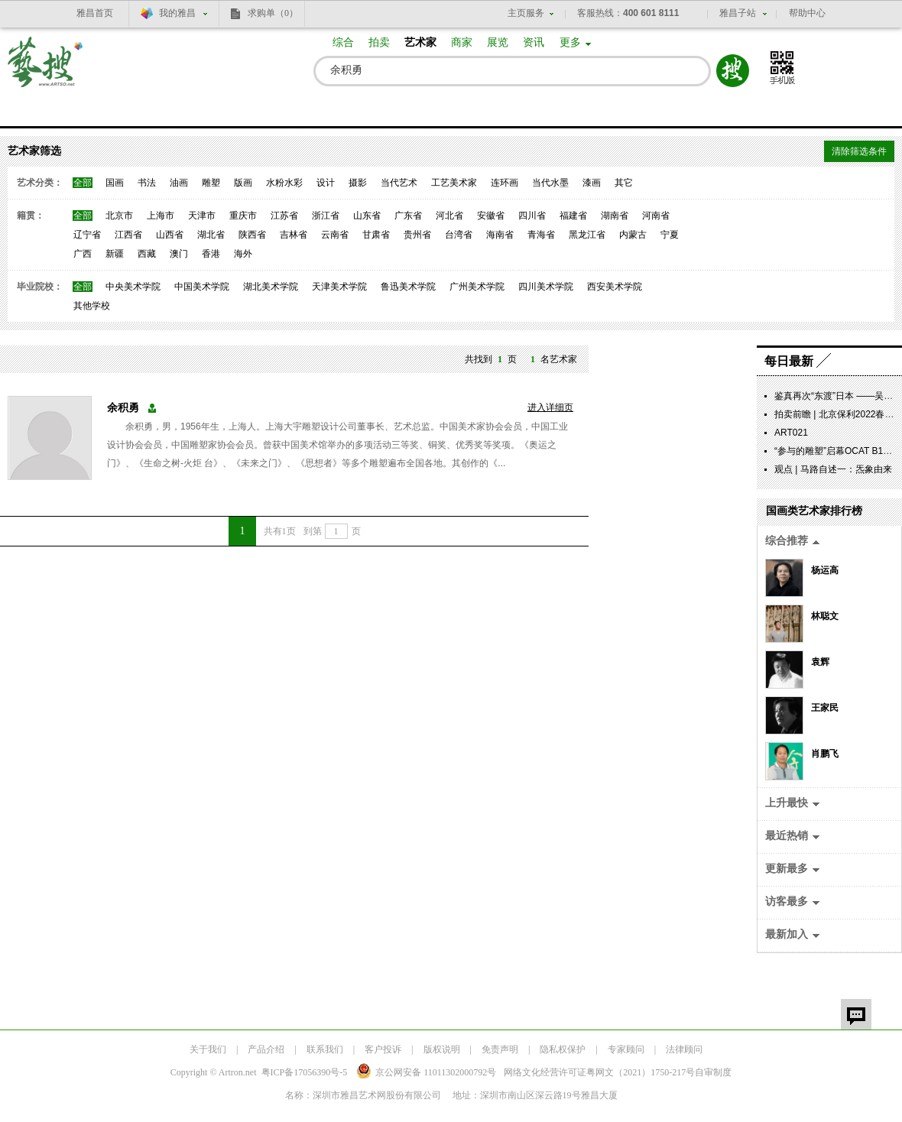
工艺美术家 (454, 182)
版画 (243, 182)
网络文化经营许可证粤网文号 (599, 1072)
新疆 (114, 253)
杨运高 (825, 570)
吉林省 (293, 234)
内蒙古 (633, 234)
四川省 (532, 215)
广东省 (408, 215)
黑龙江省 (587, 234)
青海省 (541, 234)
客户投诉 (383, 1049)
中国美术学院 (201, 286)
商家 (461, 42)
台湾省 (458, 234)
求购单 (273, 13)
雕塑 (211, 182)
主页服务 (526, 13)
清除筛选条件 (859, 151)
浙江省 (325, 215)
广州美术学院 (477, 286)
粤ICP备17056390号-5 (304, 1072)
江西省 (128, 234)
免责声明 (500, 1049)
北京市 (119, 215)
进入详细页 (550, 407)
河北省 (449, 215)
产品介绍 (266, 1049)
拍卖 (379, 42)
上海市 (160, 215)
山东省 (367, 215)
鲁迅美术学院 (408, 286)
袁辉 (820, 662)
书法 (147, 182)
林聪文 (825, 616)
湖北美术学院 (270, 286)
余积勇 (123, 407)
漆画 (591, 182)
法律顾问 (684, 1049)
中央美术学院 (133, 286)
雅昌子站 (737, 13)
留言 (856, 1014)
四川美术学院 (545, 286)
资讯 (533, 42)
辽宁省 (87, 234)
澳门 (179, 253)
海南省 (500, 234)
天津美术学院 (339, 286)
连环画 (504, 182)
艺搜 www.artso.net (46, 71)
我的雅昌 (177, 13)
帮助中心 (807, 13)
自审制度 (713, 1072)
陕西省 (252, 234)
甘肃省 (376, 234)
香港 (211, 253)
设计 (325, 182)
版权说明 (441, 1049)
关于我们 (208, 1049)
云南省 (335, 234)
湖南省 (614, 215)
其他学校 (91, 305)
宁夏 (669, 234)
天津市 (202, 215)
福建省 (573, 215)
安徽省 (491, 215)
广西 (82, 253)
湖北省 (211, 234)
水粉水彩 (284, 182)
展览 (497, 42)
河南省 (656, 215)
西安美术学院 (614, 286)
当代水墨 (550, 182)
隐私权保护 (563, 1049)
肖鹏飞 (825, 753)
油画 (179, 182)
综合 (343, 42)
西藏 (147, 253)
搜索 (732, 70)
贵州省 (417, 234)
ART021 (791, 432)
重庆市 (243, 215)
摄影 (358, 182)
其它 (624, 182)
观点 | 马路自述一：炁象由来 (833, 469)
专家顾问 (626, 1049)
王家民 (825, 707)
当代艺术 (399, 182)
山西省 (169, 234)
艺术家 (420, 42)
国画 (114, 182)
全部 (82, 182)
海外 (243, 253)
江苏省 (284, 215)
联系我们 (325, 1049)
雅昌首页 (94, 13)
